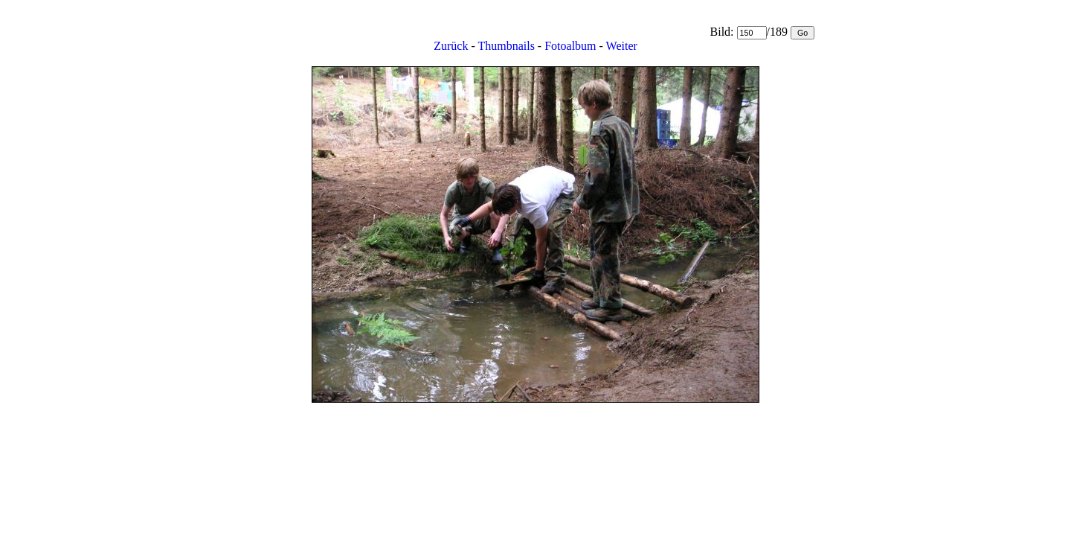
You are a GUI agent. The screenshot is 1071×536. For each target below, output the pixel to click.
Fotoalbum (570, 45)
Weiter (621, 45)
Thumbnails (505, 45)
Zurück (451, 45)
